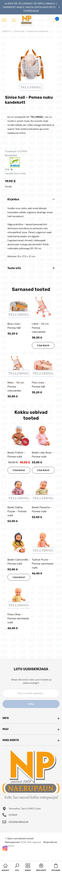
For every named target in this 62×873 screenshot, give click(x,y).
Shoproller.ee (50, 842)
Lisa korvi (43, 345)
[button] (17, 867)
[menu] (4, 20)
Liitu (31, 704)
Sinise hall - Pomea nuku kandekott (31, 31)
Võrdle (8, 186)
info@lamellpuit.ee (18, 821)
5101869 (13, 814)
